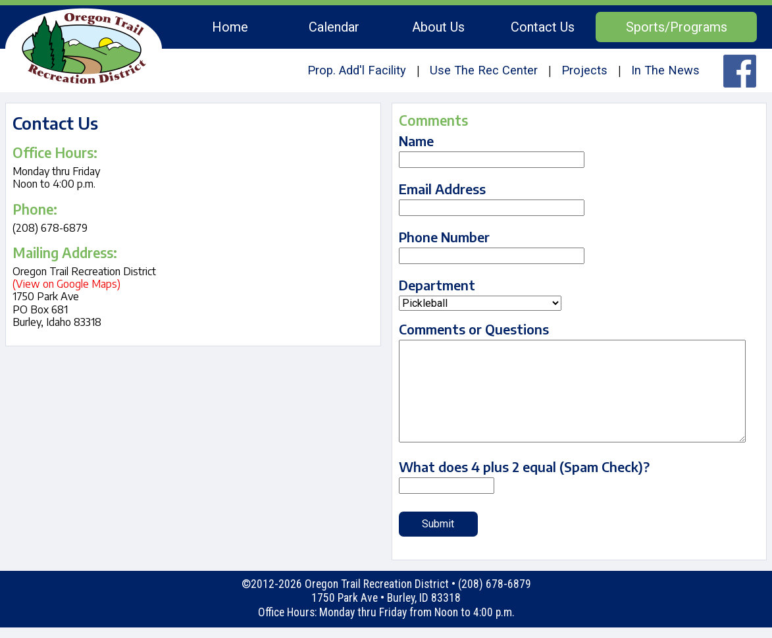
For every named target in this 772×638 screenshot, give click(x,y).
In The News (665, 70)
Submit (438, 524)
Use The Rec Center (484, 70)
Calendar (334, 27)
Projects (584, 70)
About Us (438, 27)
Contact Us (543, 27)
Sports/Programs (676, 27)
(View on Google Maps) (66, 283)
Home (230, 27)
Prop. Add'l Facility (356, 70)
